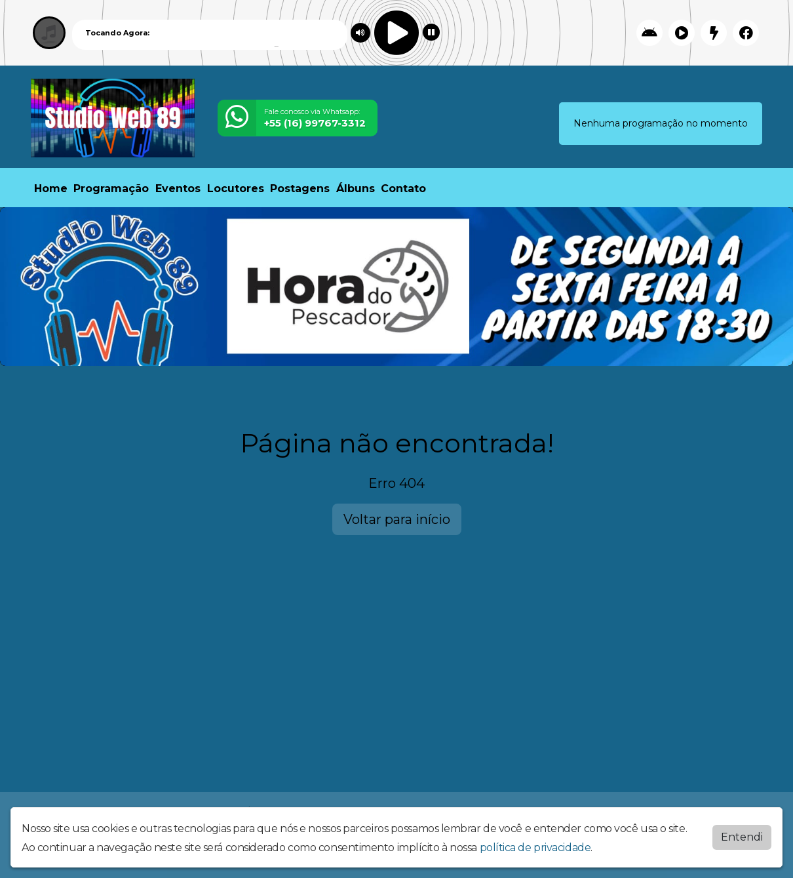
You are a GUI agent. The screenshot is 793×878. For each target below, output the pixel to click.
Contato (403, 188)
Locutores (235, 188)
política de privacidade (535, 847)
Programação (111, 188)
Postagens (300, 188)
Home (51, 188)
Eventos (178, 188)
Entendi (742, 837)
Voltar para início (396, 519)
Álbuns (355, 188)
